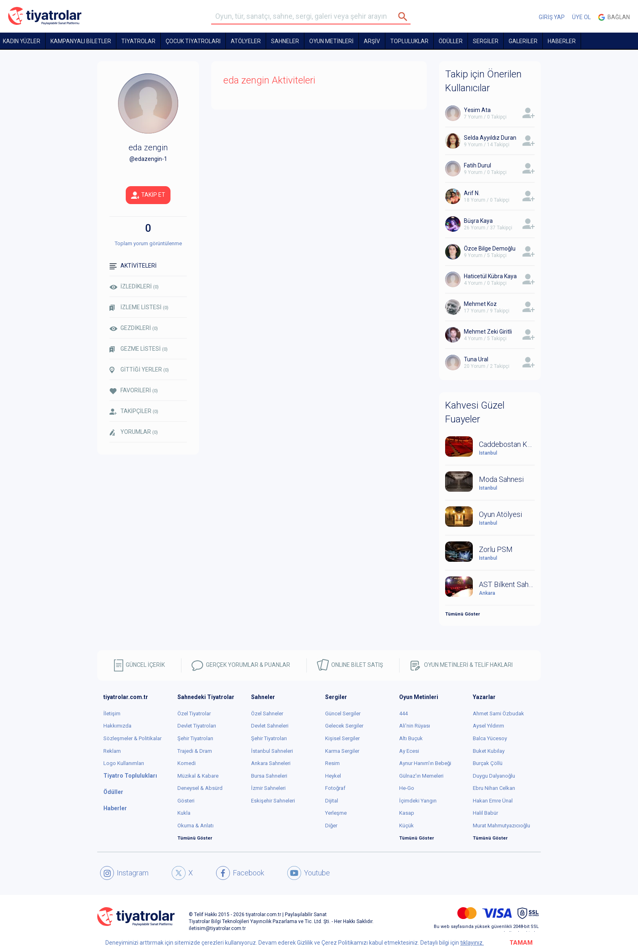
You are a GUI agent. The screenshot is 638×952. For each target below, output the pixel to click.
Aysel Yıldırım (488, 726)
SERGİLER (485, 41)
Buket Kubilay (489, 751)
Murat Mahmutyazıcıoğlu (501, 825)
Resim (332, 763)
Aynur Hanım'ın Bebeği (425, 763)
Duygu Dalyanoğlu (494, 776)
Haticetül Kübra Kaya (490, 276)
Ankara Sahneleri (271, 763)
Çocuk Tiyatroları (193, 41)
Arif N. (472, 193)
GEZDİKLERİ (133, 328)
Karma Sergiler (342, 751)
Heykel (333, 776)
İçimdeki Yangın (418, 801)
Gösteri (185, 801)
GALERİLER (523, 41)
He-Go (406, 788)
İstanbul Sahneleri (272, 751)
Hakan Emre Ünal (493, 801)
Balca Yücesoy (490, 738)
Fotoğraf (335, 788)
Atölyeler (246, 41)
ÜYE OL (581, 17)
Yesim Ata (477, 110)
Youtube (308, 873)
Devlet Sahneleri (269, 726)
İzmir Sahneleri (268, 788)
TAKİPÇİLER (133, 411)
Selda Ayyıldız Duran (490, 137)
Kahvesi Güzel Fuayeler (475, 412)
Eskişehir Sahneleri (273, 801)
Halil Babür (485, 813)
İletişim (111, 713)
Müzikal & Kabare (197, 776)
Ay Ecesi (409, 751)
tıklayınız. (472, 942)
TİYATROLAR (138, 41)
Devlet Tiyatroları (196, 726)
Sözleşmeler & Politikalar (132, 738)
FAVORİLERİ (133, 390)
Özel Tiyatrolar (194, 713)
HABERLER (562, 41)
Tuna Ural (476, 359)
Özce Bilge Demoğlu (490, 248)
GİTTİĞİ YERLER (139, 370)
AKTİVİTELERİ (133, 265)
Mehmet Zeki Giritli (488, 331)
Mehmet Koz (480, 304)
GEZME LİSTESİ (138, 348)
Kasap (406, 813)
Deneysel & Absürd (200, 788)
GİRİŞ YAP (552, 17)
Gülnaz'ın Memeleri (421, 776)
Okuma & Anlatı (195, 825)
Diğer (331, 825)
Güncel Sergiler (343, 713)
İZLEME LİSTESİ (138, 307)
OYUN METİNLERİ (331, 41)
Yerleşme (336, 813)
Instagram (124, 873)
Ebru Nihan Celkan (494, 788)
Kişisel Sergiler (342, 738)
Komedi (186, 763)
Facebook (240, 873)
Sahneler (285, 41)
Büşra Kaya (478, 221)
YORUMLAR (133, 432)
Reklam (112, 751)
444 (403, 713)
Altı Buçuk (411, 738)
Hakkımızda (117, 726)
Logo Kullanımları (123, 763)
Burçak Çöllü (488, 763)
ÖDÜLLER (451, 41)
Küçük (406, 825)
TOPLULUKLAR (409, 41)
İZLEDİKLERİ (134, 286)
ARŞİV (372, 41)
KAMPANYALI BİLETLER (80, 41)
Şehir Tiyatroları (195, 738)
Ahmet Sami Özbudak (498, 713)
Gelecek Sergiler (344, 726)
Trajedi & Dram (194, 751)
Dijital (331, 801)
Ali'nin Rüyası (414, 726)
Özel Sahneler (267, 713)
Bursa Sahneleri (269, 776)
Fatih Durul (477, 165)
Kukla (183, 813)
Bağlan (614, 17)
